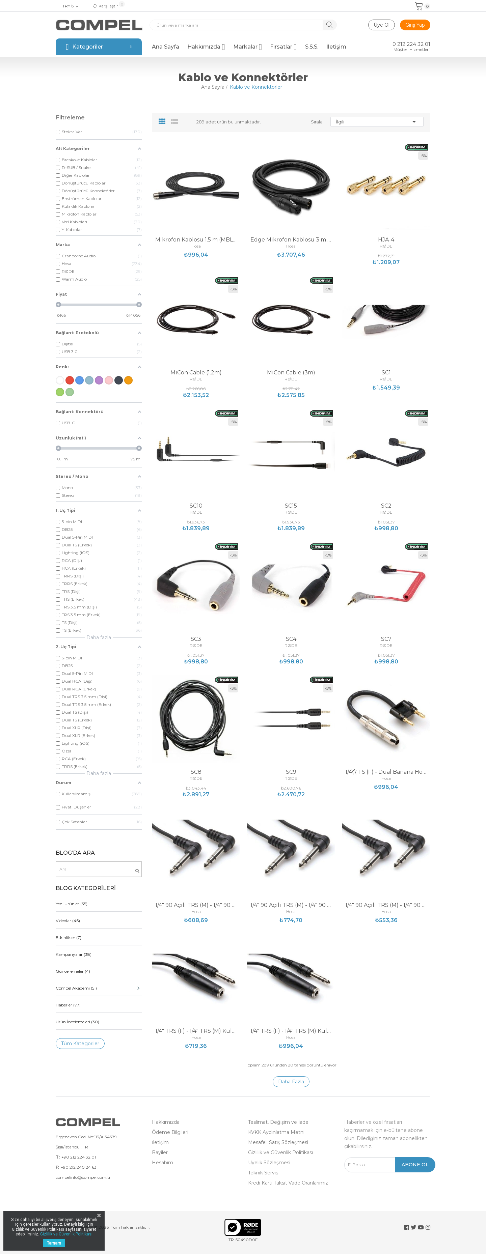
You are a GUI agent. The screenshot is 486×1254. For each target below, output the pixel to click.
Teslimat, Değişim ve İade (278, 1122)
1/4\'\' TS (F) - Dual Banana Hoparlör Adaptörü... (386, 772)
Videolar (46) (68, 920)
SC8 (196, 772)
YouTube (421, 1227)
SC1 (386, 372)
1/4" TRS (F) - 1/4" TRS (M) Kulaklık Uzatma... (196, 1031)
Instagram (428, 1227)
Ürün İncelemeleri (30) (77, 1021)
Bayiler (160, 1152)
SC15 (291, 506)
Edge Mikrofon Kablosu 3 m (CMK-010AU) (291, 240)
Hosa (196, 246)
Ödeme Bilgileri (170, 1132)
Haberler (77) (68, 1004)
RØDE (386, 246)
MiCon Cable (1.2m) (196, 372)
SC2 (386, 506)
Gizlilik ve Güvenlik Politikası (280, 1152)
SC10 (196, 506)
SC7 (386, 639)
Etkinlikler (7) (68, 937)
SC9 (291, 772)
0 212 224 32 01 (411, 44)
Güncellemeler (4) (73, 971)
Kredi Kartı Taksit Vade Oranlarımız (288, 1183)
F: (57, 1167)
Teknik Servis (263, 1173)
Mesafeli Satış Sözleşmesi (278, 1142)
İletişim (160, 1142)
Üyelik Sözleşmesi (269, 1163)
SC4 (291, 639)
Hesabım (162, 1163)
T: (58, 1157)
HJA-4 (386, 240)
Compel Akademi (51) (99, 988)
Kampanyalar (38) (73, 954)
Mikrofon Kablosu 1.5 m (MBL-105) (196, 240)
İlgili (377, 122)
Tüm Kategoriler (80, 1044)
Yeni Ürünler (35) (71, 903)
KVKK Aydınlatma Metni (276, 1132)
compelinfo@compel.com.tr (83, 1177)
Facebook (406, 1227)
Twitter (413, 1227)
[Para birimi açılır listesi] (70, 6)
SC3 (196, 639)
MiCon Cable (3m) (291, 372)
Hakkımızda (166, 1122)
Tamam (54, 1243)
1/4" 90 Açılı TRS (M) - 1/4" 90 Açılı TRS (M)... (196, 905)
